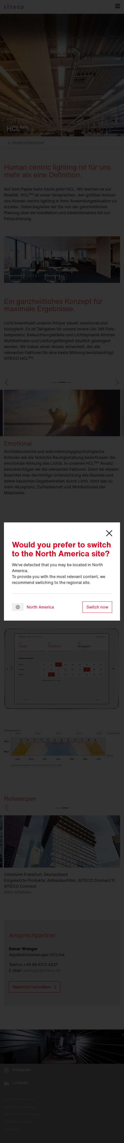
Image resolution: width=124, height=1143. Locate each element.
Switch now (97, 607)
